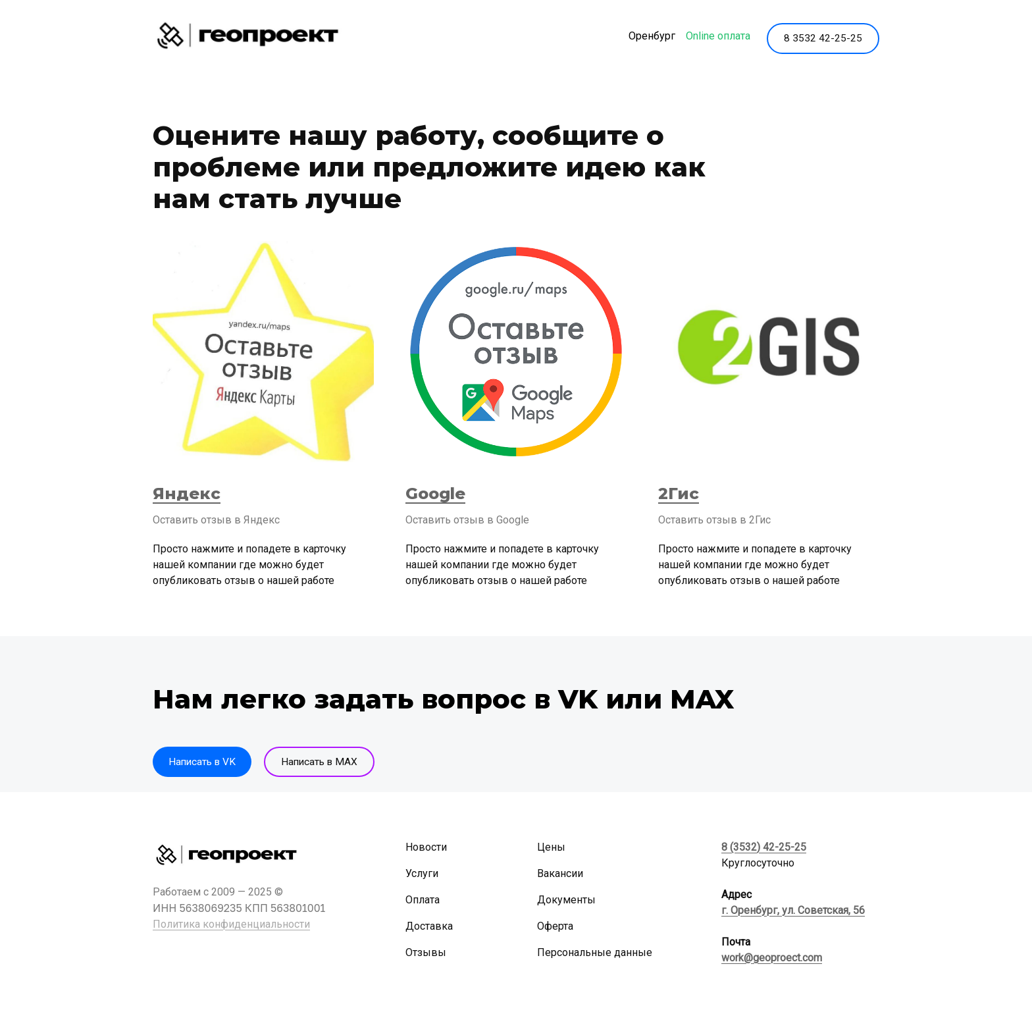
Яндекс (186, 494)
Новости (426, 847)
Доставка (429, 927)
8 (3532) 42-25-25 (763, 847)
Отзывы (425, 953)
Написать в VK (203, 763)
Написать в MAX (327, 763)
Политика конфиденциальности (231, 925)
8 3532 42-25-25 (823, 36)
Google (435, 494)
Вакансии (560, 874)
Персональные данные (594, 953)
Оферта (555, 927)
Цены (551, 847)
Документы (566, 900)
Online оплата (713, 36)
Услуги (421, 874)
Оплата (422, 900)
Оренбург (647, 36)
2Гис (678, 494)
